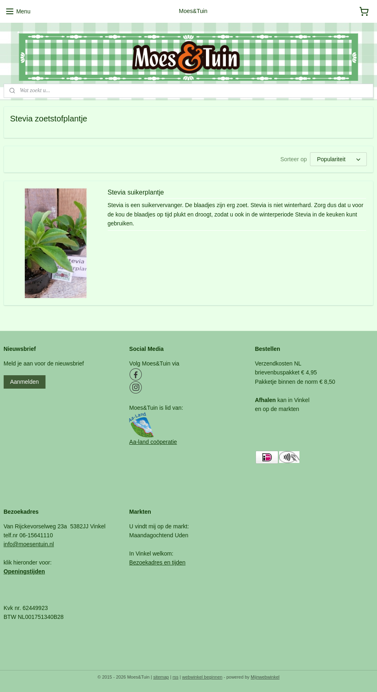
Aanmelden (24, 381)
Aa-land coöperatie (153, 442)
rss (176, 677)
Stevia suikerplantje (136, 192)
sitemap (161, 677)
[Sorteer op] (338, 159)
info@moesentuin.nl (29, 544)
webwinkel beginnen (202, 677)
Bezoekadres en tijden (157, 562)
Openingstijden (24, 571)
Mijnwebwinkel (265, 677)
